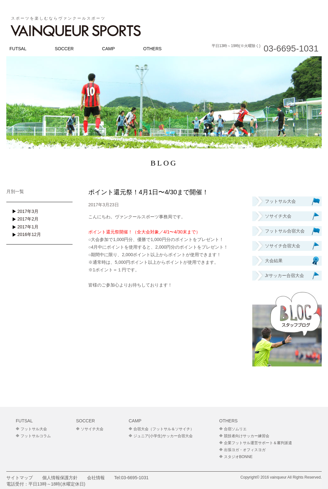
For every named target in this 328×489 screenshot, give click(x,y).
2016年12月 (29, 234)
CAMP (108, 48)
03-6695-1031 (135, 477)
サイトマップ (19, 477)
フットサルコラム (35, 436)
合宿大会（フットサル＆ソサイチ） (163, 429)
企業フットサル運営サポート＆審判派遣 (258, 443)
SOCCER (64, 48)
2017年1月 (27, 226)
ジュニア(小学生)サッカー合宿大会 (163, 436)
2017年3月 (27, 211)
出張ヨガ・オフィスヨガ (245, 450)
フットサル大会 (33, 429)
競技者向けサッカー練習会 (246, 436)
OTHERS (152, 48)
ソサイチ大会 (92, 429)
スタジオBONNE (238, 457)
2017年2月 (27, 218)
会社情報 (96, 477)
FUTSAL (17, 48)
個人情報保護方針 (60, 477)
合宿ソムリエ (235, 429)
